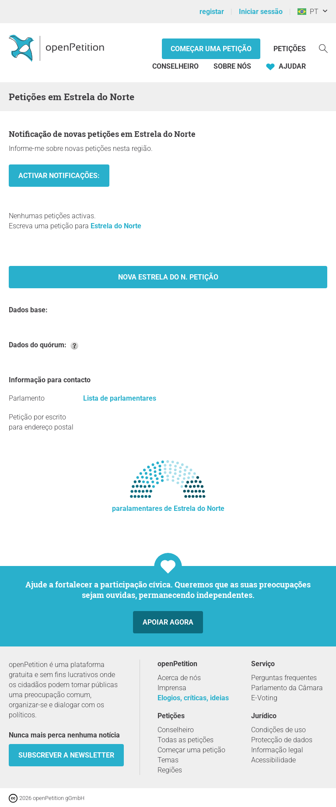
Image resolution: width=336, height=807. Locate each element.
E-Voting (264, 698)
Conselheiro (175, 66)
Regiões (170, 770)
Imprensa (172, 688)
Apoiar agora (168, 622)
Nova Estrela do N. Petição (168, 277)
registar (212, 11)
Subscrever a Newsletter (66, 755)
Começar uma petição (211, 49)
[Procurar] (323, 48)
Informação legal (277, 750)
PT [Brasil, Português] (308, 11)
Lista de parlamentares (119, 398)
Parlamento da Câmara (287, 688)
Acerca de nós (179, 678)
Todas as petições (186, 740)
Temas (168, 760)
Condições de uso (278, 730)
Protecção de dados (281, 740)
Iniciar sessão (261, 11)
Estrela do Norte (116, 226)
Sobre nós (232, 66)
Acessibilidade (273, 760)
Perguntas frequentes (284, 678)
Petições (289, 49)
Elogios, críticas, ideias (193, 698)
